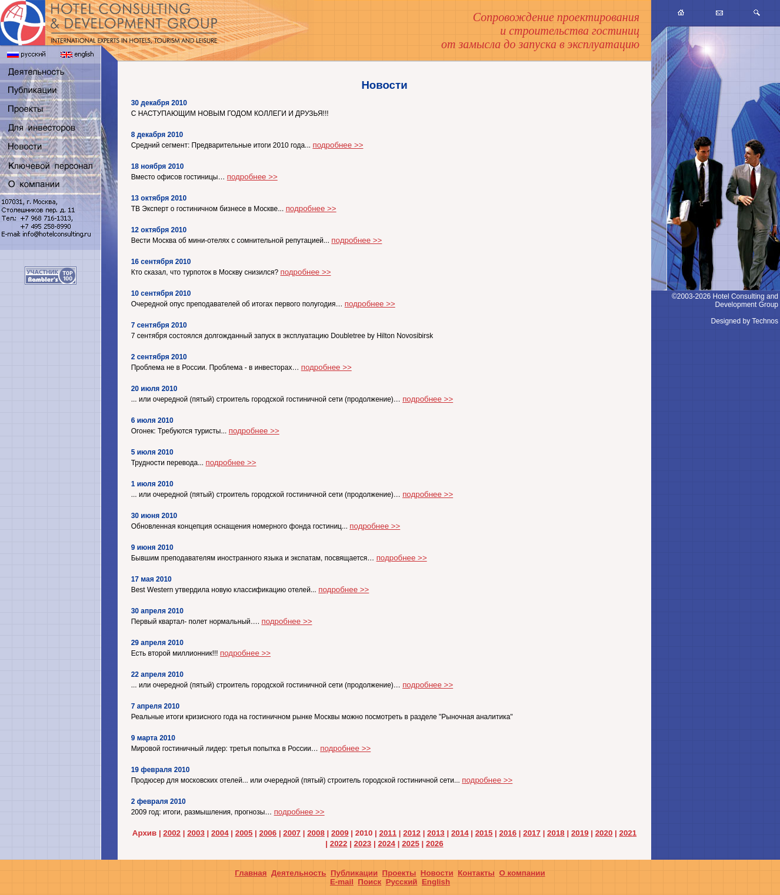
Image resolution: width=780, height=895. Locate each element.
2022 (339, 843)
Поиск (369, 881)
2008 (316, 833)
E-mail (342, 881)
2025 (410, 843)
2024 (386, 843)
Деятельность (298, 873)
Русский (402, 881)
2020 (604, 833)
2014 (460, 833)
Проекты (399, 873)
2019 (580, 833)
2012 (412, 833)
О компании (522, 873)
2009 (340, 833)
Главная (250, 873)
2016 (508, 833)
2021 (627, 833)
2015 (484, 833)
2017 (532, 833)
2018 (556, 833)
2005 (244, 833)
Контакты (476, 873)
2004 (220, 833)
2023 (363, 843)
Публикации (354, 873)
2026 (435, 843)
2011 (388, 833)
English (436, 881)
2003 (196, 833)
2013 (436, 833)
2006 (268, 833)
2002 (172, 833)
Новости (437, 873)
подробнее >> (337, 145)
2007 (292, 833)
